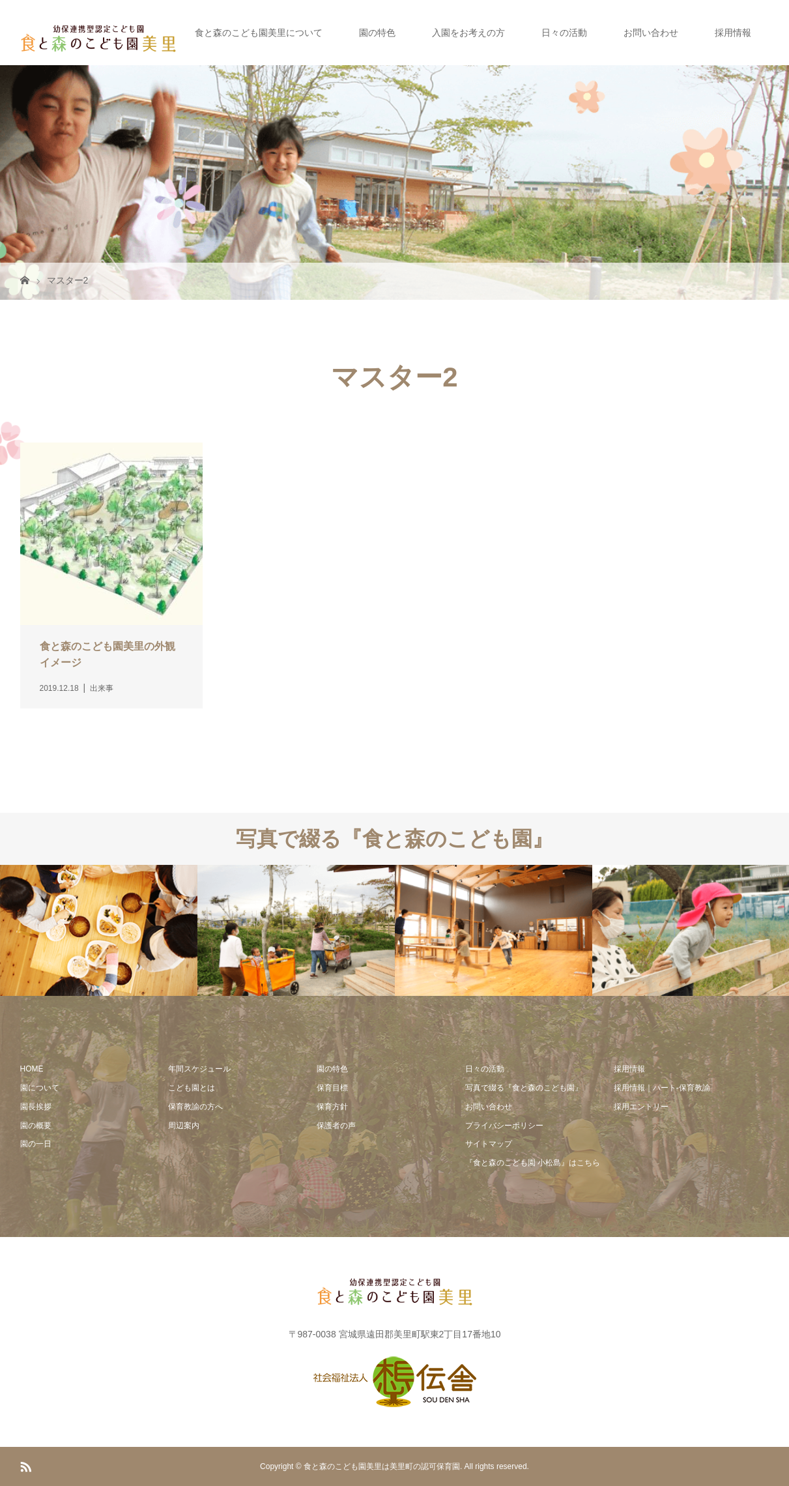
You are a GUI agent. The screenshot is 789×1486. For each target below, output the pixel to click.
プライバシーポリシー (504, 1125)
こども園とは (191, 1087)
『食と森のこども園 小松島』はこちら (532, 1162)
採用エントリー (641, 1106)
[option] (98, 931)
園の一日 (35, 1143)
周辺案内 (183, 1125)
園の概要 (35, 1125)
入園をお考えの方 (468, 32)
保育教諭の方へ (195, 1106)
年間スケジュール (199, 1068)
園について (39, 1087)
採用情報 (733, 32)
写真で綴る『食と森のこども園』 (523, 1087)
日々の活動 (564, 32)
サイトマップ (488, 1143)
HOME (32, 1068)
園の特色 (377, 32)
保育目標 (332, 1087)
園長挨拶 (35, 1106)
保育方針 (332, 1106)
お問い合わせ (651, 32)
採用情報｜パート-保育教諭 (662, 1087)
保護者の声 (336, 1125)
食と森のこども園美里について (259, 32)
